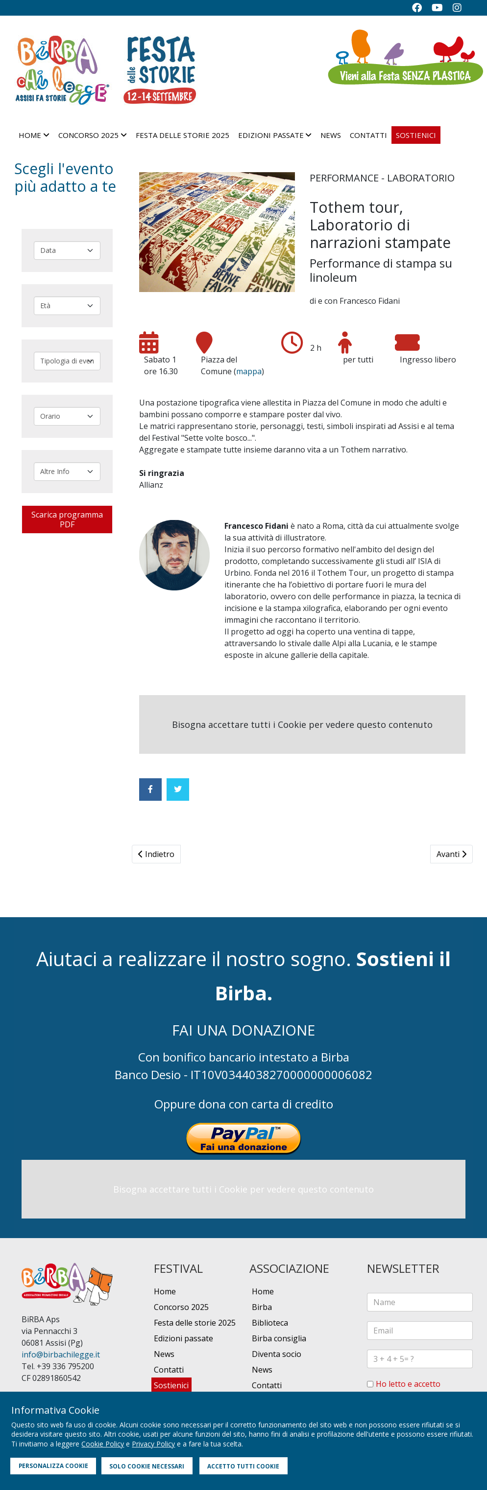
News (330, 135)
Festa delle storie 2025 (182, 135)
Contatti (368, 135)
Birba (262, 1307)
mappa (249, 371)
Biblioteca (270, 1322)
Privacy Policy (153, 1443)
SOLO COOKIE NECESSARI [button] (146, 1466)
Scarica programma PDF (67, 519)
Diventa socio (276, 1354)
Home (30, 135)
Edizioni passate (271, 135)
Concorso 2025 (88, 135)
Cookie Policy (102, 1443)
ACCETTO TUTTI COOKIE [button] (243, 1466)
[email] (420, 1330)
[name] (420, 1302)
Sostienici (416, 135)
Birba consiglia (279, 1338)
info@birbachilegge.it (61, 1354)
